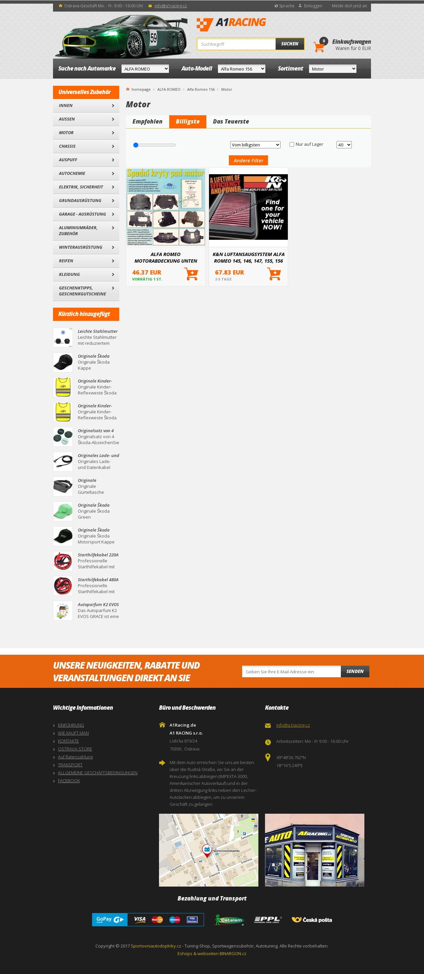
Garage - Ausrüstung (82, 214)
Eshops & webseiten (198, 953)
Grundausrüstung (80, 200)
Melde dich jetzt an (349, 6)
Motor (66, 132)
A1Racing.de (253, 25)
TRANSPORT (70, 765)
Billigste (188, 121)
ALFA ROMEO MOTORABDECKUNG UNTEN (165, 257)
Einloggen (313, 6)
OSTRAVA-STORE (75, 749)
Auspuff (68, 160)
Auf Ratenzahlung (75, 757)
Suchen (289, 44)
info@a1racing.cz (171, 6)
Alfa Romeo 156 (201, 89)
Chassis (67, 146)
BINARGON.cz (233, 953)
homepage (141, 89)
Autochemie (72, 173)
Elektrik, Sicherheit (81, 187)
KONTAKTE (68, 741)
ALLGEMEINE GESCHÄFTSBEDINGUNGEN (97, 773)
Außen (67, 119)
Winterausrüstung (80, 247)
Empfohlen (147, 121)
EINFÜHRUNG (71, 725)
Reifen (66, 261)
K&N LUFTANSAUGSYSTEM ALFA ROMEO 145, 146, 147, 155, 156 (249, 257)
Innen (66, 105)
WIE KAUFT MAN (73, 733)
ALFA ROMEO (169, 89)
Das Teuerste (231, 121)
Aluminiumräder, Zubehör (78, 230)
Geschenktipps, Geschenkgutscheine (82, 291)
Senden (355, 671)
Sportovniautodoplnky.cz (156, 946)
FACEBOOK (69, 781)
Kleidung (69, 274)
